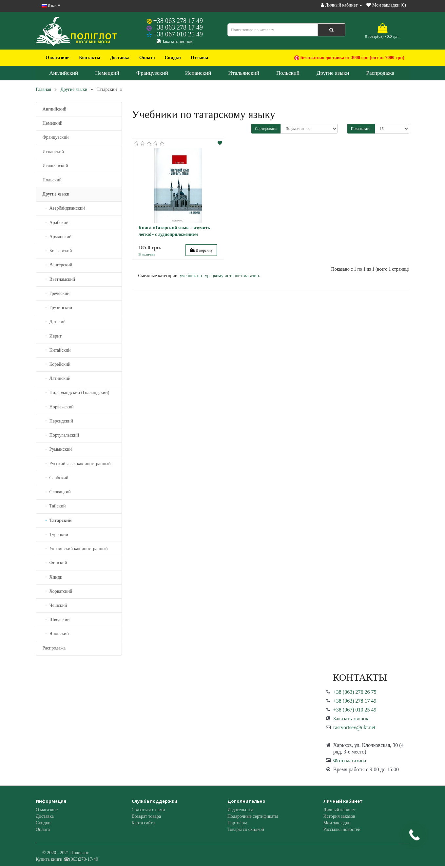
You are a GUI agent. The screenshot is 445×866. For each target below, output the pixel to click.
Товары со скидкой (245, 829)
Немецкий (107, 73)
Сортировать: (266, 128)
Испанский (198, 73)
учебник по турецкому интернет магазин (219, 275)
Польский (288, 73)
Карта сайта (143, 822)
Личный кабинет (339, 809)
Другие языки (333, 73)
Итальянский (243, 73)
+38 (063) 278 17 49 (355, 701)
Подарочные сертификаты (252, 816)
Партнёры (237, 822)
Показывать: (361, 128)
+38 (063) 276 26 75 (355, 692)
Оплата (147, 57)
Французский (152, 73)
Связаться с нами (148, 809)
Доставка (119, 57)
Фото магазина (349, 760)
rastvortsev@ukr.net (354, 727)
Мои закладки (337, 822)
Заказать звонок (174, 41)
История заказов (339, 816)
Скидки (172, 57)
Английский (63, 73)
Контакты (89, 57)
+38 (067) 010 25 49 (355, 709)
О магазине (57, 57)
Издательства (240, 809)
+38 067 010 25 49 (178, 34)
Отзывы (199, 57)
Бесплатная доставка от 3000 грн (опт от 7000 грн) (349, 57)
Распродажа (380, 73)
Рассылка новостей (342, 829)
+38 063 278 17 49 (178, 20)
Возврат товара (146, 816)
